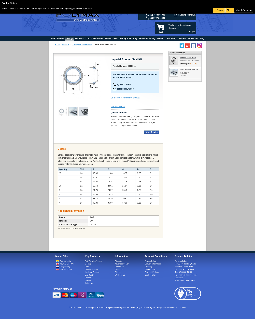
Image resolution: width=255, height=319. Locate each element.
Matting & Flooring (92, 272)
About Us (118, 261)
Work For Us (120, 275)
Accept (219, 10)
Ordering (148, 267)
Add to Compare (118, 106)
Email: (185, 280)
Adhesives (89, 283)
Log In (192, 32)
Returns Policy (150, 269)
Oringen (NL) (65, 267)
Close (229, 10)
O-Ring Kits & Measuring (82, 44)
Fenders (88, 278)
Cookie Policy (150, 275)
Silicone (88, 280)
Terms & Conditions (156, 256)
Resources (119, 269)
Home (57, 44)
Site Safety (89, 275)
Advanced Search (122, 264)
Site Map (118, 272)
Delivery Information (153, 264)
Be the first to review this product (125, 98)
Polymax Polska (66, 269)
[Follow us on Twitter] (182, 45)
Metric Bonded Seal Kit (189, 69)
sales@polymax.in (187, 15)
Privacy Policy (150, 261)
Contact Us (119, 267)
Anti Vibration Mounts (93, 261)
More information (244, 10)
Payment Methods (152, 272)
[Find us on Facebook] (193, 45)
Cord (87, 267)
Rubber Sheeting (91, 269)
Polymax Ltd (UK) (67, 264)
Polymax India (65, 261)
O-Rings (65, 44)
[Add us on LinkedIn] (187, 45)
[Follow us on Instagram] (199, 45)
